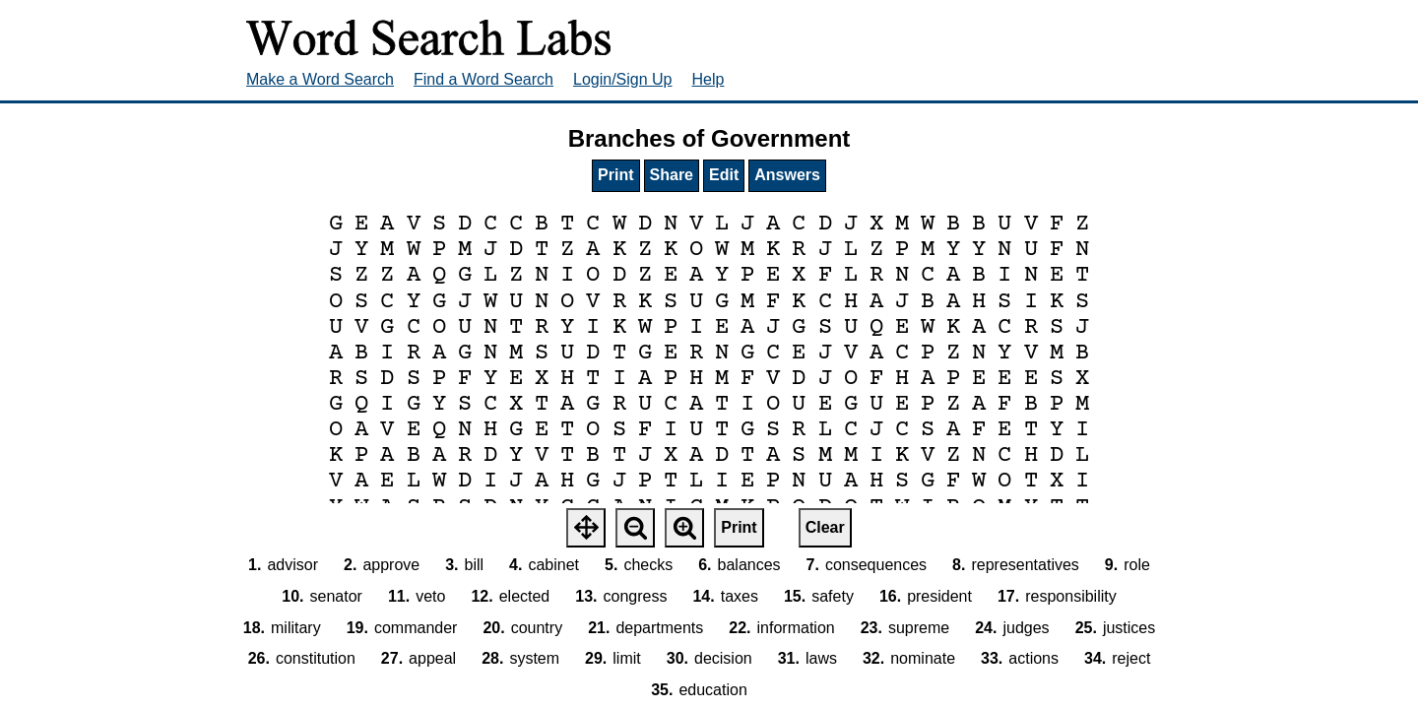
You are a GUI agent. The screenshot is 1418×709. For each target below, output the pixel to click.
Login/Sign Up (623, 79)
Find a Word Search (483, 79)
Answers (787, 174)
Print (615, 174)
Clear (825, 527)
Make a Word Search (320, 79)
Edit (724, 174)
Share (671, 174)
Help (708, 79)
